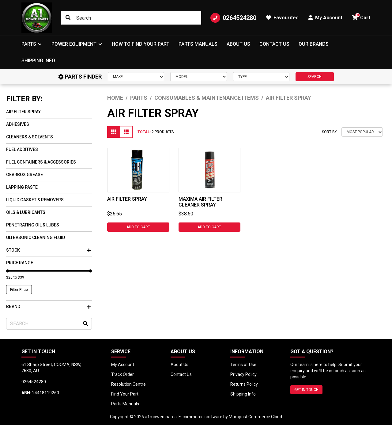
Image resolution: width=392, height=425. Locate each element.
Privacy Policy (243, 374)
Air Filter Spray (23, 111)
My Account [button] (325, 18)
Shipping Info (38, 61)
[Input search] (131, 18)
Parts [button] (28, 44)
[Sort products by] (362, 132)
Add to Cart (138, 227)
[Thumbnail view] (113, 132)
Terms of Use (243, 364)
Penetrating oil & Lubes (32, 224)
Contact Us (274, 44)
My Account (122, 364)
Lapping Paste (22, 187)
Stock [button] (48, 250)
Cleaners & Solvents (29, 136)
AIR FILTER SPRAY (127, 199)
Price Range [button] (19, 262)
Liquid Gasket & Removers (35, 199)
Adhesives (17, 124)
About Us (238, 44)
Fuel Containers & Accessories (41, 162)
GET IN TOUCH (306, 390)
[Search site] (68, 18)
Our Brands (314, 44)
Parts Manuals (198, 44)
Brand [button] (48, 306)
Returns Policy (244, 384)
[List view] (126, 132)
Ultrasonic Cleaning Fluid (35, 237)
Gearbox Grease (24, 174)
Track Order (122, 374)
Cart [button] (361, 17)
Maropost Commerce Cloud (255, 416)
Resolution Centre (128, 384)
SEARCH (314, 77)
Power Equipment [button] (73, 44)
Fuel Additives (22, 149)
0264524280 (233, 18)
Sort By (329, 132)
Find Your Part (124, 394)
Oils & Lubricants (25, 212)
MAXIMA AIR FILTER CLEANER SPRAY (200, 202)
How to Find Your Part (140, 44)
